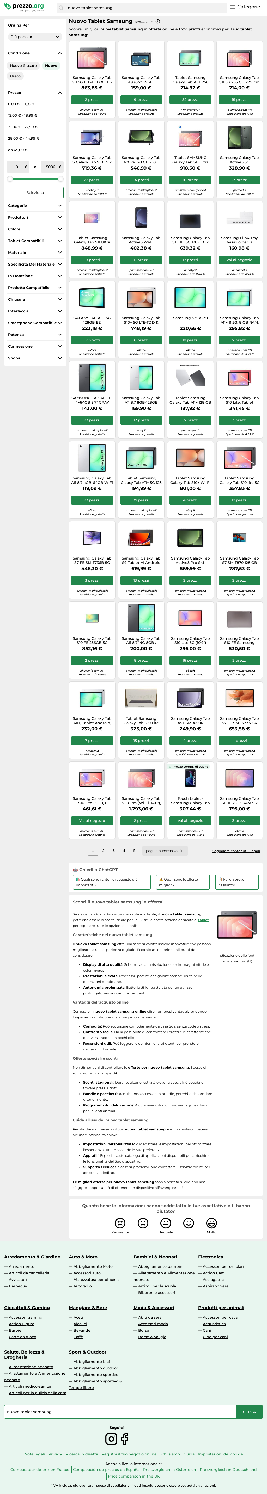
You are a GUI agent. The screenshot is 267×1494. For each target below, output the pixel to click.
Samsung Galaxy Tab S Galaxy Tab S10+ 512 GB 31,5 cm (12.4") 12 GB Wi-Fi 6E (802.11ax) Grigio (92, 160)
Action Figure (21, 1323)
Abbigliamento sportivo (96, 1374)
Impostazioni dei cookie (220, 1454)
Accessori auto (87, 1273)
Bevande (82, 1330)
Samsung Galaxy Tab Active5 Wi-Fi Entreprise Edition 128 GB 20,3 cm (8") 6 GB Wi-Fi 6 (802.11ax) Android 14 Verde (141, 240)
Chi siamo (170, 1454)
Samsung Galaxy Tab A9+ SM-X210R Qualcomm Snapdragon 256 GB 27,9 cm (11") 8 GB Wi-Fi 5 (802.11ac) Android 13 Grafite (190, 720)
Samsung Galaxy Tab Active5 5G (239, 160)
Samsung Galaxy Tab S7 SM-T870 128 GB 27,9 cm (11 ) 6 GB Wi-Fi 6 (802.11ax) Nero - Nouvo (239, 560)
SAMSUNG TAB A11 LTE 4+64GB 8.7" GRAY (92, 400)
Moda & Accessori (154, 1307)
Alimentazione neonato (31, 1366)
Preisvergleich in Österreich (169, 1469)
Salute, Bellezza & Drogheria (24, 1354)
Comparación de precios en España (106, 1469)
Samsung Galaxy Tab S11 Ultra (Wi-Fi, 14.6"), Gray (141, 800)
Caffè (78, 1337)
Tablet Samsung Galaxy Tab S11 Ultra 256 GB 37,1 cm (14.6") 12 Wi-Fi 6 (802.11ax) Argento (92, 240)
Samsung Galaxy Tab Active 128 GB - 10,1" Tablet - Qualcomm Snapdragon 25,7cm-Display (141, 160)
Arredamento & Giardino (32, 1256)
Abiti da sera (149, 1317)
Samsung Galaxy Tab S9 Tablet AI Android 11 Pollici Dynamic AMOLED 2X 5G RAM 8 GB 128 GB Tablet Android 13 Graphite (141, 560)
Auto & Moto (83, 1256)
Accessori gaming (26, 1317)
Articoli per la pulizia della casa (37, 1393)
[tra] (17, 167)
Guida (189, 1454)
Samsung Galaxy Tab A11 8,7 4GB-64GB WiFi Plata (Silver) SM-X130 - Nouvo (92, 480)
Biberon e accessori (156, 1292)
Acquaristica (214, 1323)
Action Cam (214, 1273)
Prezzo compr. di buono (190, 766)
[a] (51, 167)
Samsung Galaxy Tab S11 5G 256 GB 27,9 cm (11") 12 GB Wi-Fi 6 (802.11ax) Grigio (239, 80)
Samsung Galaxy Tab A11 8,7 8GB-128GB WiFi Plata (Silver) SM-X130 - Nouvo (141, 400)
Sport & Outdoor (87, 1352)
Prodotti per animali (221, 1307)
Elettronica (210, 1256)
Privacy (55, 1454)
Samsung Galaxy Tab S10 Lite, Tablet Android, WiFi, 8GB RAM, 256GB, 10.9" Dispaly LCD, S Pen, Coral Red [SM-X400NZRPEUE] (239, 400)
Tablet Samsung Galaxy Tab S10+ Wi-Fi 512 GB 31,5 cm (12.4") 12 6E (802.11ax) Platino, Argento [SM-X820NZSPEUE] (190, 480)
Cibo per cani (215, 1337)
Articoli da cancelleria (29, 1273)
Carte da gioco (22, 1337)
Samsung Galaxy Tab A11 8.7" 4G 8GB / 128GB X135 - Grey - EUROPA (141, 640)
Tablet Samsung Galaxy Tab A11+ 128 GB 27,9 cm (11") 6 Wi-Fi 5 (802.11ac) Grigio (190, 400)
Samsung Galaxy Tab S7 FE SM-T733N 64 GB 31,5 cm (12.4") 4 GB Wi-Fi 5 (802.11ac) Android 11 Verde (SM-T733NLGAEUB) (239, 720)
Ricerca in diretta (82, 1454)
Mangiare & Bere (88, 1307)
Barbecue (18, 1286)
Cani (207, 1330)
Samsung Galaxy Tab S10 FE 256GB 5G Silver (92, 640)
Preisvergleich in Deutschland (228, 1469)
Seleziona (35, 192)
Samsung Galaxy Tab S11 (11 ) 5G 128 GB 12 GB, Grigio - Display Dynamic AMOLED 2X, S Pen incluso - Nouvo (190, 240)
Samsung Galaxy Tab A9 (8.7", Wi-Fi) (141, 80)
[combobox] (146, 8)
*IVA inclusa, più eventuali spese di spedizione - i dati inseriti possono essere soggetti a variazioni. (133, 1485)
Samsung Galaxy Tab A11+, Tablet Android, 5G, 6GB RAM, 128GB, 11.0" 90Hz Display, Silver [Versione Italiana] (92, 720)
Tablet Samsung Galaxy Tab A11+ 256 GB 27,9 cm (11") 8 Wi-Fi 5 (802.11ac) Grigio (190, 80)
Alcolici (80, 1323)
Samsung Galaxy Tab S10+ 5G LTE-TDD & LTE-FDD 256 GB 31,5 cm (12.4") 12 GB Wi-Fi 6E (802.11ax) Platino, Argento (141, 320)
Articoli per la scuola (157, 1286)
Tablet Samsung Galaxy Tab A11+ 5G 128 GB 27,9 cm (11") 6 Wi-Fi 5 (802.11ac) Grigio (141, 480)
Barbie (15, 1330)
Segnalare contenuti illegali (236, 851)
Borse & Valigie (152, 1337)
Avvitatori (18, 1279)
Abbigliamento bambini (161, 1266)
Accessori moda (153, 1323)
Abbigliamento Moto (93, 1266)
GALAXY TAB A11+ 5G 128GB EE (92, 320)
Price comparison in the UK (134, 1476)
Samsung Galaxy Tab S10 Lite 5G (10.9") (190, 640)
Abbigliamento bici (92, 1361)
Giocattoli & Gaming (27, 1307)
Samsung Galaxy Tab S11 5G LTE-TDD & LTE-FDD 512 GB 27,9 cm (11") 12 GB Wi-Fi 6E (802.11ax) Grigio (92, 80)
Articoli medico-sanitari (31, 1386)
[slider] (10, 179)
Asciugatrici (214, 1279)
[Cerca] (61, 8)
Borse (143, 1330)
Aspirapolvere (216, 1286)
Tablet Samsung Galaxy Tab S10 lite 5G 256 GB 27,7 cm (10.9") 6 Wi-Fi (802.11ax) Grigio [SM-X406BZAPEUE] (240, 480)
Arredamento (21, 1266)
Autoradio (83, 1286)
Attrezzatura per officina (96, 1279)
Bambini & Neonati (155, 1256)
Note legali (35, 1454)
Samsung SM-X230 (190, 318)
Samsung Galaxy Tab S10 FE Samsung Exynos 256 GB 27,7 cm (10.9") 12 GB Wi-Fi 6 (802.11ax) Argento (239, 640)
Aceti (78, 1317)
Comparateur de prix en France (39, 1469)
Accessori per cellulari (223, 1266)
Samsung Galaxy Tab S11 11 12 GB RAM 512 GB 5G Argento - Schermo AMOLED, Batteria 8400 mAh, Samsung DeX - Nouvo (239, 800)
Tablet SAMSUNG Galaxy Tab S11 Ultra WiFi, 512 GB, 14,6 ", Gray (190, 160)
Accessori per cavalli (222, 1317)
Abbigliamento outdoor (96, 1368)
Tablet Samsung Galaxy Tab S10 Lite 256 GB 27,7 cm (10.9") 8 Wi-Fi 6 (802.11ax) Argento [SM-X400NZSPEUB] (141, 720)
